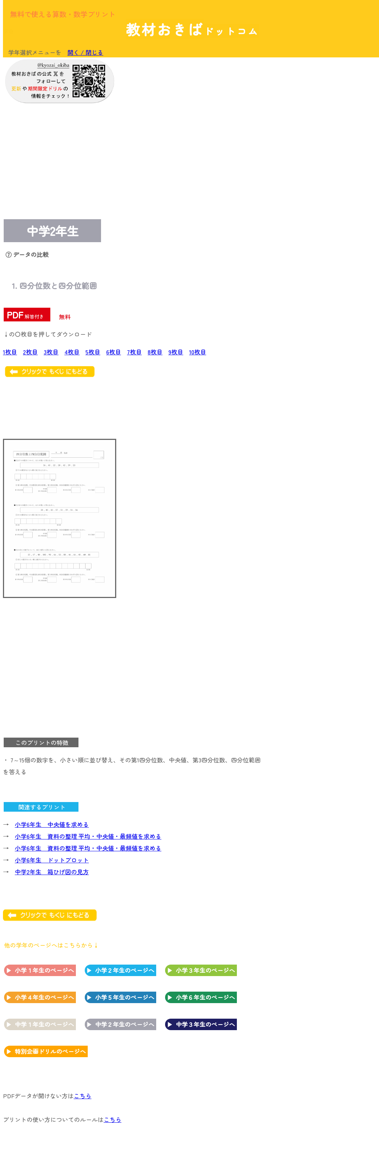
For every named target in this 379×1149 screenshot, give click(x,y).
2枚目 (30, 351)
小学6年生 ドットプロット (52, 859)
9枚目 (175, 351)
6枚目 (113, 351)
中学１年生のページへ (44, 1024)
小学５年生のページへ (124, 997)
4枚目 (72, 351)
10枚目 (197, 351)
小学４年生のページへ (44, 997)
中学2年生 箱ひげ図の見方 (52, 871)
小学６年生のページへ (205, 997)
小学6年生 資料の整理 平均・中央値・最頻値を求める (88, 836)
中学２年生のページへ (124, 1024)
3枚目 (51, 351)
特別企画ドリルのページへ (50, 1051)
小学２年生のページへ (124, 970)
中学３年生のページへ (205, 1024)
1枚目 (10, 351)
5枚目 (92, 351)
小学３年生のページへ (205, 970)
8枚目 (155, 351)
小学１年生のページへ (44, 970)
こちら (82, 1095)
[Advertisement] (316, 108)
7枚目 (134, 351)
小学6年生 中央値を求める (52, 824)
